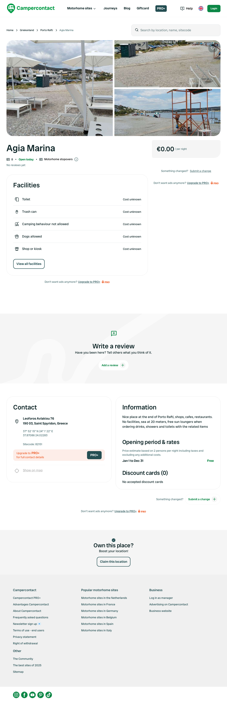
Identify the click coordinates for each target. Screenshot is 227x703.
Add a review (114, 365)
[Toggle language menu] (201, 8)
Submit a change (200, 171)
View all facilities (28, 264)
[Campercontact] (30, 8)
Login (214, 8)
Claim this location (113, 561)
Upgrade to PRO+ (89, 282)
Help (186, 8)
